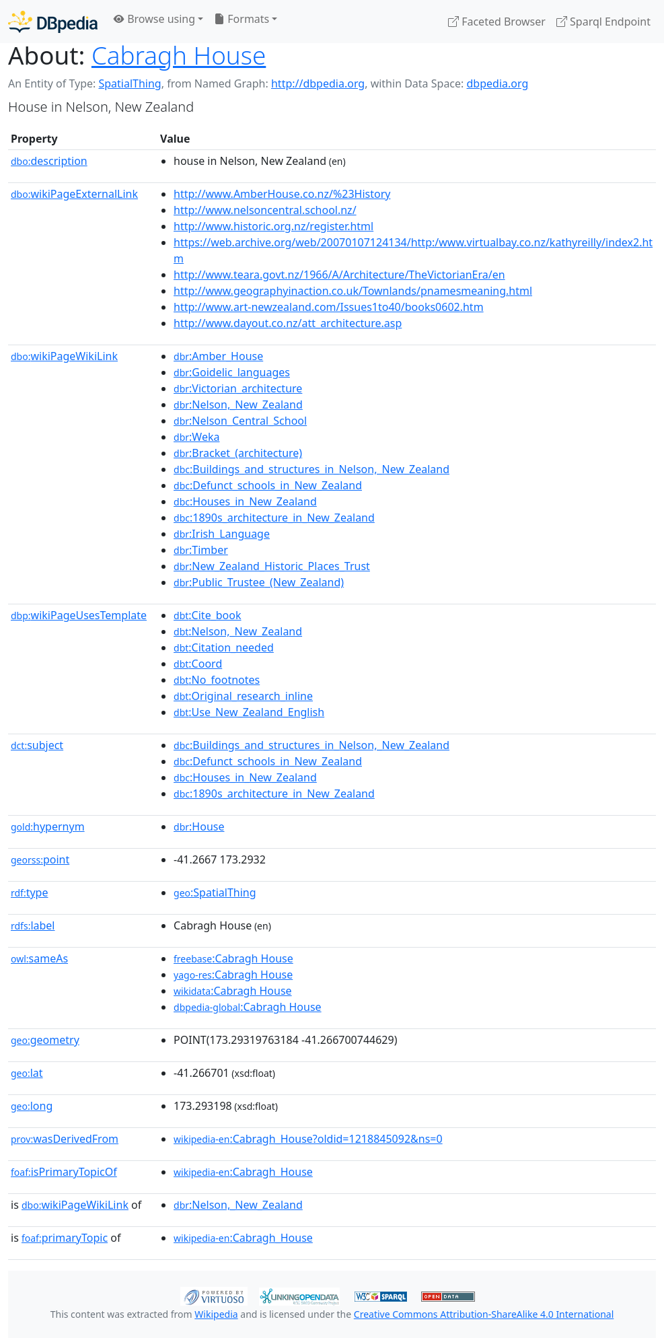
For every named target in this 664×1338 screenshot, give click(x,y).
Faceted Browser (497, 21)
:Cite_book (207, 615)
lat (27, 1072)
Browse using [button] (154, 18)
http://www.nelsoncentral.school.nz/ (265, 210)
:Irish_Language (222, 533)
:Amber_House (218, 356)
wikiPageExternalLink (74, 193)
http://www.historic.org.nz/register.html (273, 226)
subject (37, 745)
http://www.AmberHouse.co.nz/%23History (282, 193)
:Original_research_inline (243, 696)
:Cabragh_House (243, 1171)
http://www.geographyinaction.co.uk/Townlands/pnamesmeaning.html (353, 290)
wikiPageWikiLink (64, 356)
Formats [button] (241, 18)
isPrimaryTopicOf (64, 1171)
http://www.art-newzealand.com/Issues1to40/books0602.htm (329, 307)
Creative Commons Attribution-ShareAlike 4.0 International (484, 1314)
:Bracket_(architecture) (238, 453)
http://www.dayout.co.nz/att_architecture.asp (288, 323)
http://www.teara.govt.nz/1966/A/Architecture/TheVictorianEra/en (339, 274)
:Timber (201, 549)
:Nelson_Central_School (240, 420)
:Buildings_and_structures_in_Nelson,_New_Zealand (311, 469)
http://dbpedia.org (318, 83)
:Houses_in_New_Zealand (245, 501)
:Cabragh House (233, 958)
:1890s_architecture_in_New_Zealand (274, 517)
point (40, 859)
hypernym (48, 826)
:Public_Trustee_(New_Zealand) (259, 582)
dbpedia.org (498, 83)
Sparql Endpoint (603, 21)
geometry (45, 1039)
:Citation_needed (224, 647)
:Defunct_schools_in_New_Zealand (268, 485)
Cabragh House (178, 55)
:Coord (198, 663)
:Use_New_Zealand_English (249, 712)
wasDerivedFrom (64, 1138)
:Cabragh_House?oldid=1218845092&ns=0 (308, 1138)
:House (199, 826)
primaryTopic (65, 1237)
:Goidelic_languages (232, 372)
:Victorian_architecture (238, 388)
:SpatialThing (215, 892)
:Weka (196, 436)
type (29, 892)
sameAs (39, 958)
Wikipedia (215, 1314)
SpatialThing (129, 83)
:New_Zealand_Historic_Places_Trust (272, 566)
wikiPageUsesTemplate (79, 615)
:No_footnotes (217, 679)
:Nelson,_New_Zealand (238, 404)
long (31, 1105)
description (49, 160)
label (33, 925)
